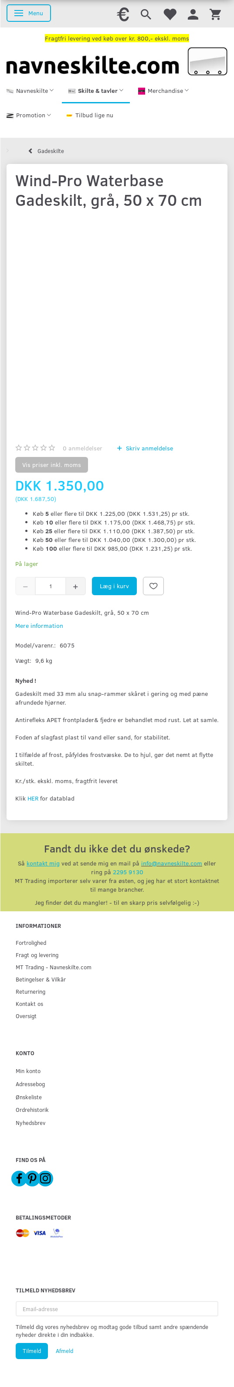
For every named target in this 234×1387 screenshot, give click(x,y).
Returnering (30, 991)
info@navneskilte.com (171, 863)
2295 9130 (128, 872)
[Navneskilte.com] (117, 60)
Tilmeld (32, 1351)
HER (32, 798)
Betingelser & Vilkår (41, 979)
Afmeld (64, 1351)
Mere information (39, 625)
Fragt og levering (37, 954)
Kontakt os (29, 1003)
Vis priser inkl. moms (51, 464)
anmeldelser (82, 448)
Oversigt (26, 1015)
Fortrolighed (31, 942)
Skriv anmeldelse (148, 448)
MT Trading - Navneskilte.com (54, 967)
